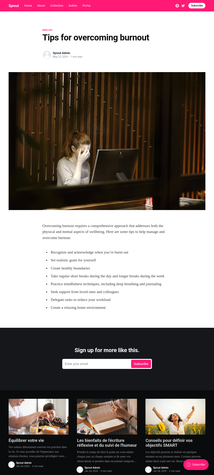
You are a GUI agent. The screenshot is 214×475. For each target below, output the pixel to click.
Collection (56, 5)
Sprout (14, 6)
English (47, 30)
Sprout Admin (61, 53)
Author (73, 5)
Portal (86, 5)
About (41, 5)
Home (28, 5)
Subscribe (197, 5)
